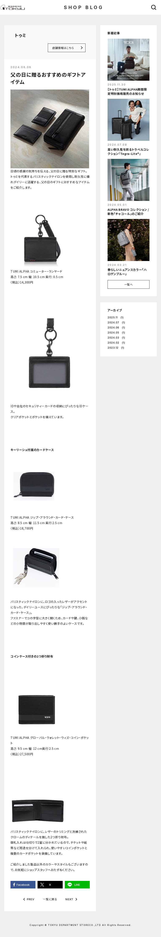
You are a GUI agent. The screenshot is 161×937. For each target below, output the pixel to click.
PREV (31, 899)
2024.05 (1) (116, 332)
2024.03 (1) (116, 337)
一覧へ (128, 284)
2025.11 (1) (116, 317)
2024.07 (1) (116, 322)
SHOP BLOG (83, 7)
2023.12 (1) (116, 347)
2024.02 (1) (116, 342)
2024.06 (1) (116, 327)
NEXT (69, 899)
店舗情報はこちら (63, 48)
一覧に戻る (50, 899)
